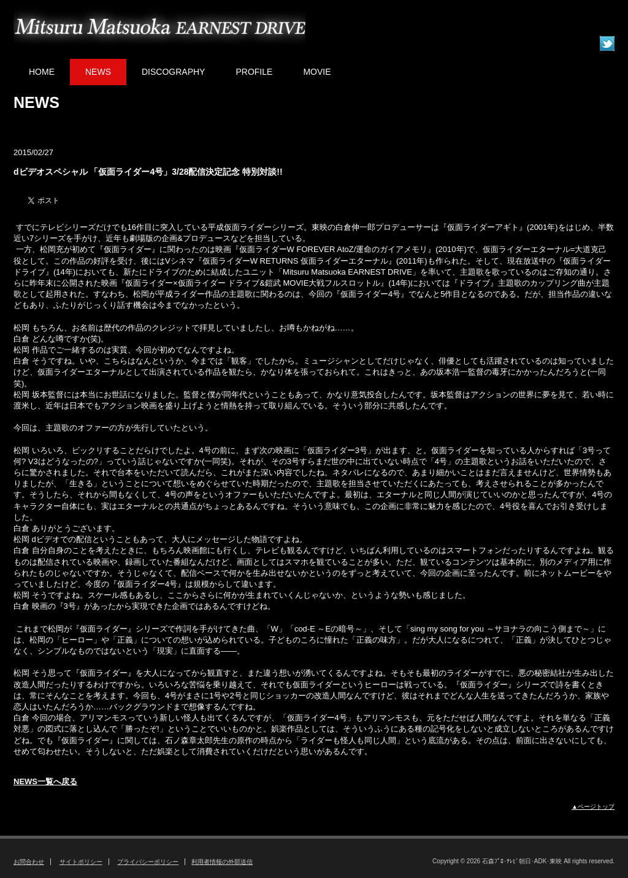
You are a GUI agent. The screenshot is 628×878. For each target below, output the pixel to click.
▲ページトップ (593, 806)
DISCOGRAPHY (173, 72)
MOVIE (317, 72)
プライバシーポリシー (147, 861)
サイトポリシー (80, 861)
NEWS (98, 72)
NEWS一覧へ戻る (45, 781)
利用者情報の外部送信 (222, 861)
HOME (42, 72)
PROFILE (254, 72)
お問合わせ (28, 861)
